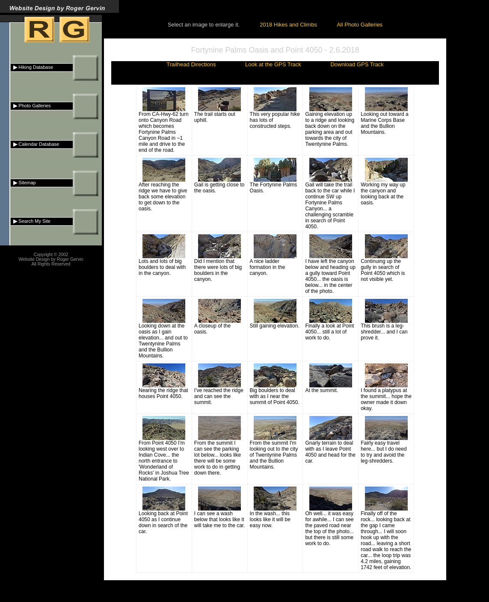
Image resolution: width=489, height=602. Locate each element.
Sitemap (23, 182)
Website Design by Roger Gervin (50, 259)
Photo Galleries (31, 105)
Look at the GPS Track (273, 64)
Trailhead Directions (191, 64)
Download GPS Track (356, 64)
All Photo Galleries (359, 24)
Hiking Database (32, 67)
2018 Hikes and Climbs (288, 24)
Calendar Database (35, 144)
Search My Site (30, 221)
